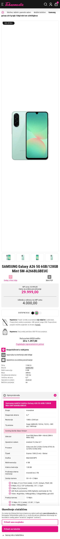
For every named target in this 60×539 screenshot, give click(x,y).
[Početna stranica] (2, 12)
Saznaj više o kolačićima (14, 535)
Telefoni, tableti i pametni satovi (19, 12)
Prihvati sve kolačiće (12, 529)
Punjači (37, 325)
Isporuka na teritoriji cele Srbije (19, 355)
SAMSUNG (29, 368)
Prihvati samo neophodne (14, 522)
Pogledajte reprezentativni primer (30, 344)
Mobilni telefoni (40, 12)
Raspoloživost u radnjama (15, 350)
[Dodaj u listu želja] (10, 278)
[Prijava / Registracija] (51, 4)
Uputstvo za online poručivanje (19, 360)
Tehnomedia (14, 4)
